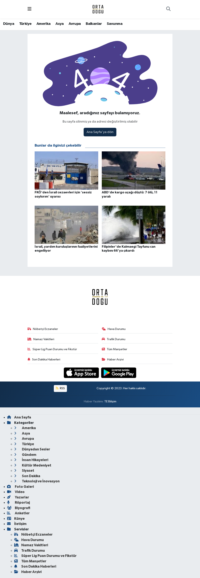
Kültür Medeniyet (32, 465)
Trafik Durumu (113, 339)
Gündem (25, 454)
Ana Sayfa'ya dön (100, 132)
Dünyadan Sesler (32, 449)
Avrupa (75, 24)
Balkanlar (94, 24)
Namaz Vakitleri (41, 339)
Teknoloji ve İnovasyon (37, 481)
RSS (60, 388)
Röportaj (18, 502)
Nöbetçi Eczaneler (43, 329)
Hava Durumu (114, 329)
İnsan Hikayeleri (31, 460)
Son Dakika (27, 476)
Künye (16, 518)
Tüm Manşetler (114, 349)
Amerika (43, 24)
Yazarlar (18, 497)
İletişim (16, 524)
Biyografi (18, 508)
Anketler (18, 513)
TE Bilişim (110, 401)
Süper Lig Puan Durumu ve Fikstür (52, 349)
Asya (59, 24)
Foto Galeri (20, 486)
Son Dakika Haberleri (44, 359)
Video (16, 492)
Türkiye (25, 24)
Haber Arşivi (113, 359)
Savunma (114, 24)
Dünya (8, 24)
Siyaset (24, 470)
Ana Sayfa (19, 417)
